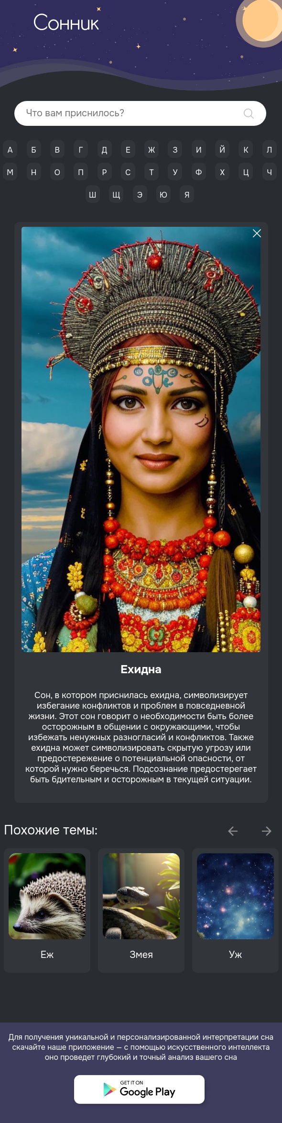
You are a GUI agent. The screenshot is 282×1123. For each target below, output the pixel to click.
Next (267, 831)
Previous (233, 831)
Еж (47, 955)
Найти (248, 113)
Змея (141, 955)
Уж (235, 955)
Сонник (66, 24)
